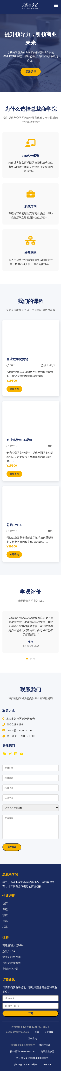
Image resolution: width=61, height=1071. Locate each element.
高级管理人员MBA (13, 945)
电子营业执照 (47, 1051)
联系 (5, 926)
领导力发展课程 (11, 963)
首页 (5, 903)
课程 (5, 909)
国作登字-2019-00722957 (23, 1051)
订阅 (30, 1013)
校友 (5, 915)
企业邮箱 (49, 1032)
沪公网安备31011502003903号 (32, 1058)
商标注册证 (44, 1045)
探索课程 (30, 71)
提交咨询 (12, 847)
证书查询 (32, 1038)
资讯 (5, 921)
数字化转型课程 (11, 957)
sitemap (47, 1064)
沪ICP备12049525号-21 (26, 1064)
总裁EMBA (8, 951)
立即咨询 (14, 389)
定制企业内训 (10, 968)
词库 (36, 1032)
